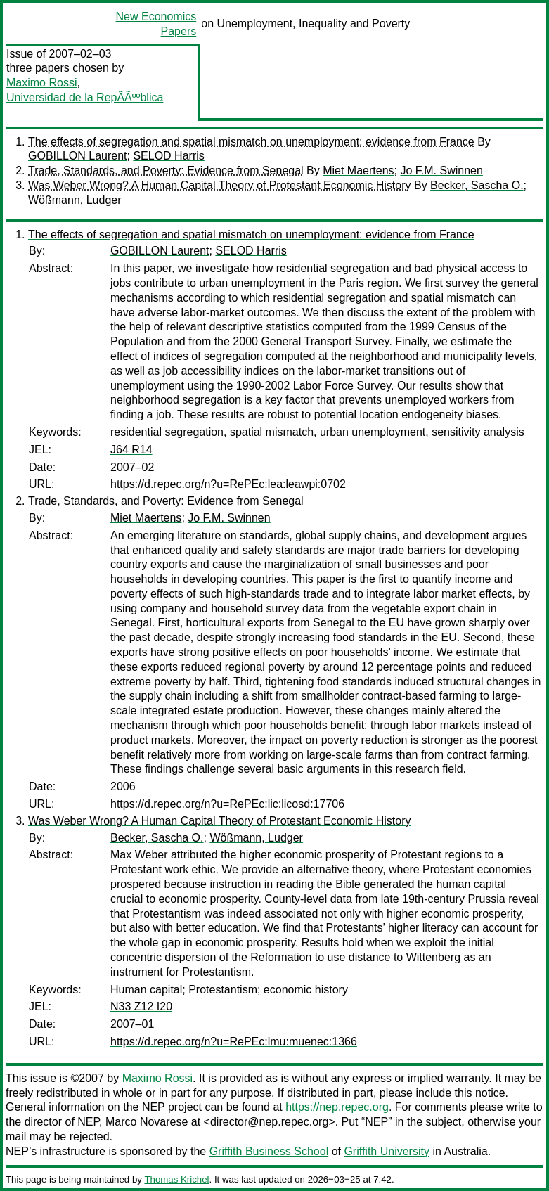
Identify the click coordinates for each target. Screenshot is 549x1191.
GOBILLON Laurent (77, 156)
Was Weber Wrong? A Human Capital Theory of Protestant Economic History (219, 185)
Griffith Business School (269, 1151)
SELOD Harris (168, 156)
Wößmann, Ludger (75, 200)
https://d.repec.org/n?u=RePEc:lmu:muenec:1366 (233, 1042)
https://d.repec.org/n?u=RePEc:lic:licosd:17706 (227, 804)
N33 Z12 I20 (141, 1006)
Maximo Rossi (41, 83)
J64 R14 (131, 450)
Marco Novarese (146, 1122)
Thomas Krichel (176, 1179)
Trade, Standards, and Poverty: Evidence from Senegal (166, 170)
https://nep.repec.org (337, 1107)
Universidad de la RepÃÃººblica (84, 97)
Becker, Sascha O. (477, 185)
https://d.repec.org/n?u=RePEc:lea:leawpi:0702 (228, 484)
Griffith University (386, 1151)
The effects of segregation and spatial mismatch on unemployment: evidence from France (251, 142)
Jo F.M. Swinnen (441, 170)
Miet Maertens (358, 170)
